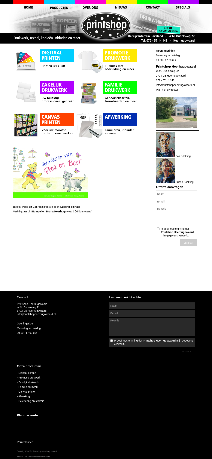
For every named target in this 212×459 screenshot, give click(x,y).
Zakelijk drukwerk (29, 382)
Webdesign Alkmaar (42, 456)
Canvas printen (27, 391)
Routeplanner (25, 442)
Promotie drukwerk (30, 377)
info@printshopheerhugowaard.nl (175, 85)
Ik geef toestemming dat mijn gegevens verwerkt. (177, 232)
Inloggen (20, 456)
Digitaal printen (27, 372)
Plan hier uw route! (167, 89)
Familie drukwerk (28, 386)
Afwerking (24, 396)
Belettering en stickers (31, 401)
